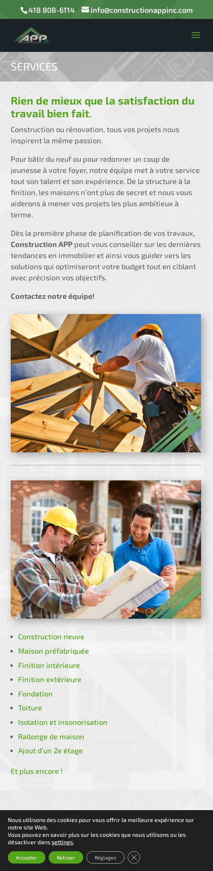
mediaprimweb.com (106, 859)
